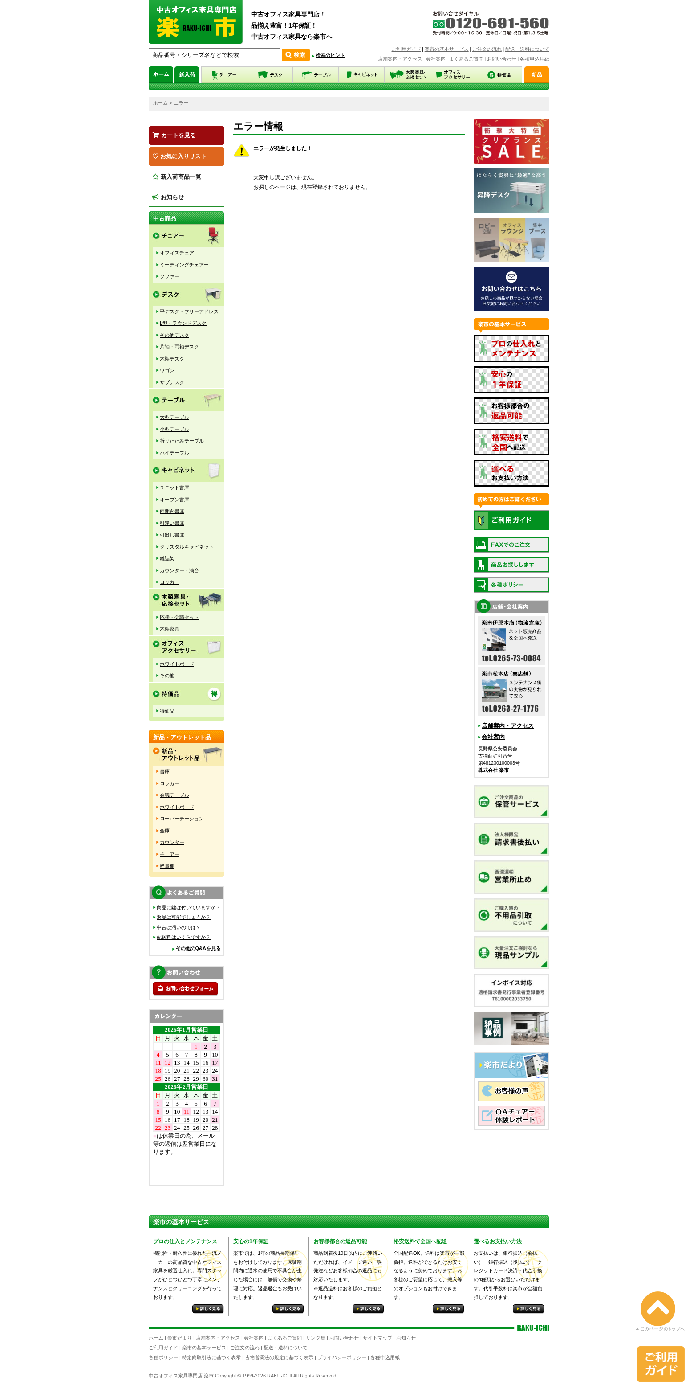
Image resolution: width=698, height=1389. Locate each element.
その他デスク (174, 335)
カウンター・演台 (179, 570)
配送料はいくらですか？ (184, 937)
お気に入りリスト (180, 156)
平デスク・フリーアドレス (189, 311)
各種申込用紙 (534, 58)
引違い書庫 (172, 523)
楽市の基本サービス (447, 49)
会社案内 (436, 58)
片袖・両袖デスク (179, 346)
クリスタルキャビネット (187, 546)
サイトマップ (377, 1337)
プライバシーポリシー (341, 1357)
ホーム (160, 103)
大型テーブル (174, 417)
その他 (167, 675)
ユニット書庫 (174, 487)
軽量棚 (167, 866)
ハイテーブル (174, 452)
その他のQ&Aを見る (198, 948)
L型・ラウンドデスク (183, 323)
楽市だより (179, 1337)
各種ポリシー (163, 1357)
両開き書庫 (172, 511)
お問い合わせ (501, 58)
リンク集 (315, 1337)
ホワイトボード (177, 664)
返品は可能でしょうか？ (184, 917)
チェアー (169, 854)
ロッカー (169, 582)
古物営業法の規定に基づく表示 (279, 1357)
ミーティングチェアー (184, 264)
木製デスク (172, 358)
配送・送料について (527, 49)
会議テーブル (174, 795)
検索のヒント (330, 55)
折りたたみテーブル (182, 440)
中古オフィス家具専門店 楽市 (181, 1375)
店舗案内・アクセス (400, 58)
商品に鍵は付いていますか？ (188, 907)
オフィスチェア (177, 252)
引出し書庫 (172, 534)
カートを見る (174, 135)
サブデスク (172, 382)
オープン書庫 (174, 499)
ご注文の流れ (487, 49)
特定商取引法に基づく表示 (211, 1357)
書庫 (165, 771)
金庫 (165, 830)
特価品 (167, 710)
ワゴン (167, 370)
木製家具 (169, 628)
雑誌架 (167, 558)
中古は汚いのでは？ (179, 927)
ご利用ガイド (406, 49)
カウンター (172, 842)
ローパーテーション (182, 818)
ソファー (169, 276)
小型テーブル (174, 429)
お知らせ (168, 197)
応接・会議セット (179, 617)
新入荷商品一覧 (176, 176)
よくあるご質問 (466, 58)
